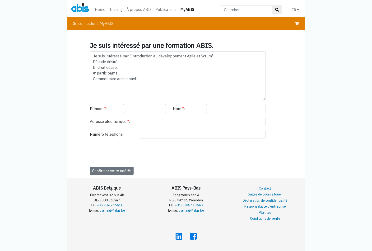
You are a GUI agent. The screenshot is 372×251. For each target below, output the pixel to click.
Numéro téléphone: (107, 134)
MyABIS (188, 9)
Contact (265, 188)
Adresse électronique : (110, 121)
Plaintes (265, 212)
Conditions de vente (265, 218)
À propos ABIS (139, 9)
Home (100, 9)
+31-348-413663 (189, 205)
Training (116, 9)
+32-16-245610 (110, 205)
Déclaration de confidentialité (265, 200)
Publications (166, 9)
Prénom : (98, 108)
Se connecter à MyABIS (93, 23)
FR (294, 10)
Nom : (179, 108)
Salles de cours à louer (265, 194)
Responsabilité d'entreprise (265, 206)
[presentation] (126, 152)
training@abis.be (112, 210)
